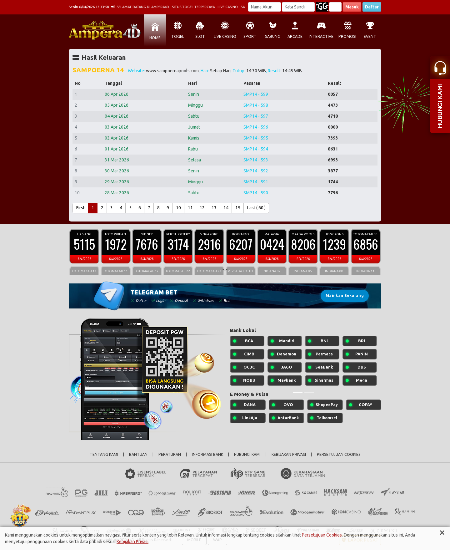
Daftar (372, 6)
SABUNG (272, 36)
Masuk (352, 6)
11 (190, 207)
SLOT (200, 36)
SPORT (250, 36)
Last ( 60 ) (256, 207)
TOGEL (177, 36)
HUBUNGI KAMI (247, 454)
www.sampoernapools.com (172, 70)
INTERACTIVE (321, 36)
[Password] (298, 7)
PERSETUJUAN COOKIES (339, 454)
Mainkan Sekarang (345, 295)
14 (225, 207)
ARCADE (295, 36)
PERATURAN (169, 454)
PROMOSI (347, 36)
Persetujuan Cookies (322, 534)
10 (178, 207)
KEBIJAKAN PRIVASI (289, 454)
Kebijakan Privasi (132, 541)
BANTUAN (138, 454)
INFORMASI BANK (207, 454)
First (80, 207)
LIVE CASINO (225, 36)
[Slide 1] (297, 392)
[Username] (264, 7)
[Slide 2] (309, 392)
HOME (155, 38)
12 (202, 207)
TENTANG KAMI (104, 454)
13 (214, 207)
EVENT (370, 36)
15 (237, 207)
